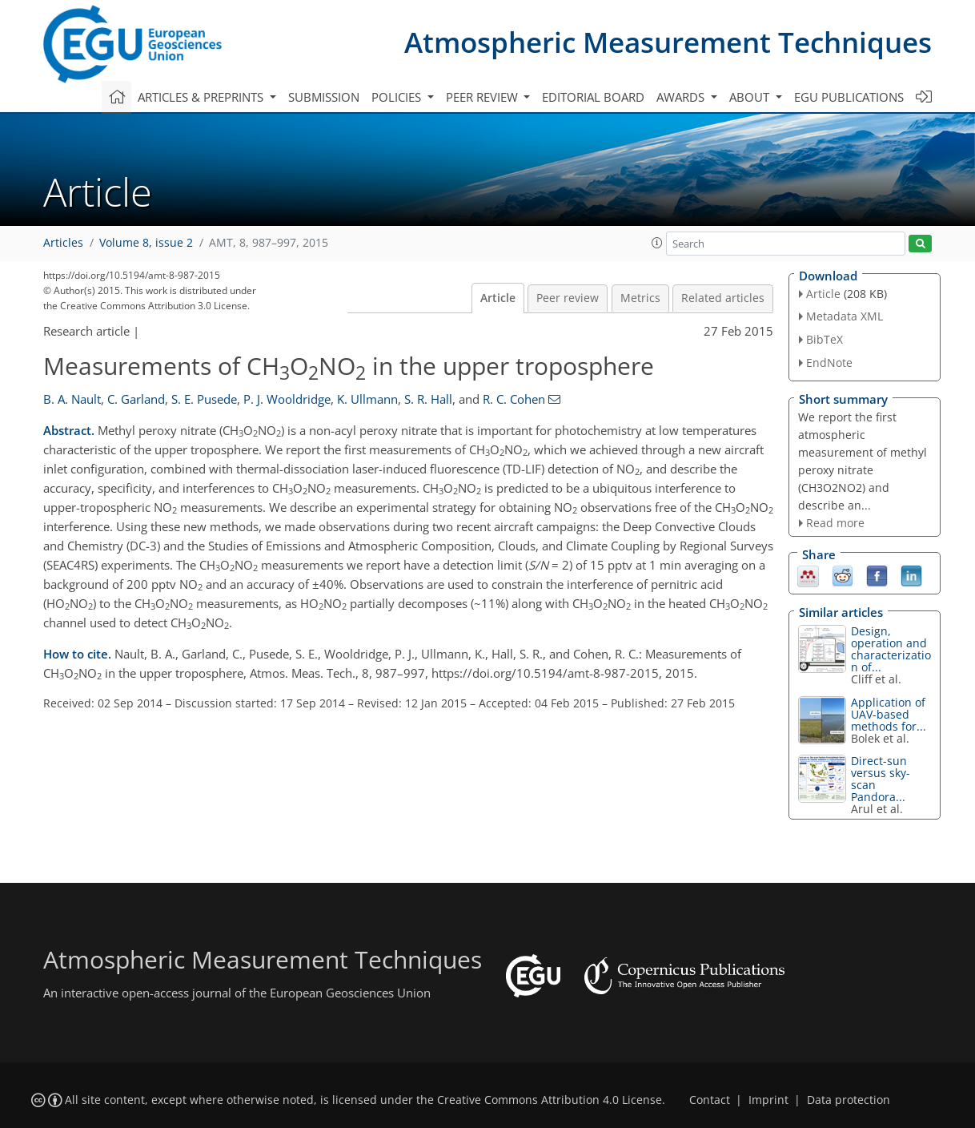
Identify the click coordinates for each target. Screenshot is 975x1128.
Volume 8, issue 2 (146, 243)
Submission (323, 97)
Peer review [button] (483, 97)
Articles (63, 243)
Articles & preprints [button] (202, 97)
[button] (657, 243)
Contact (709, 1100)
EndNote (829, 362)
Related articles (722, 298)
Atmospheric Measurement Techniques (668, 42)
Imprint (768, 1100)
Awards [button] (682, 97)
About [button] (750, 97)
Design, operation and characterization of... (891, 649)
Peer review (567, 298)
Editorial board (593, 97)
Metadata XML (844, 316)
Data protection (848, 1100)
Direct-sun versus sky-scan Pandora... (880, 778)
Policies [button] (397, 97)
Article (498, 298)
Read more (835, 522)
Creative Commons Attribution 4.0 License (549, 1100)
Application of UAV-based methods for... (888, 714)
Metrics (640, 298)
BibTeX (824, 339)
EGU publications (849, 97)
